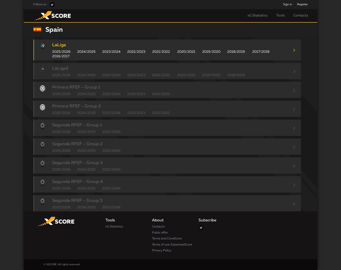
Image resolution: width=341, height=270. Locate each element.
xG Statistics (257, 15)
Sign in (287, 4)
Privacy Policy (161, 250)
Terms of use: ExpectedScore (172, 244)
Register (302, 4)
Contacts (300, 15)
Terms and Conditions (167, 238)
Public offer (160, 232)
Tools (280, 15)
